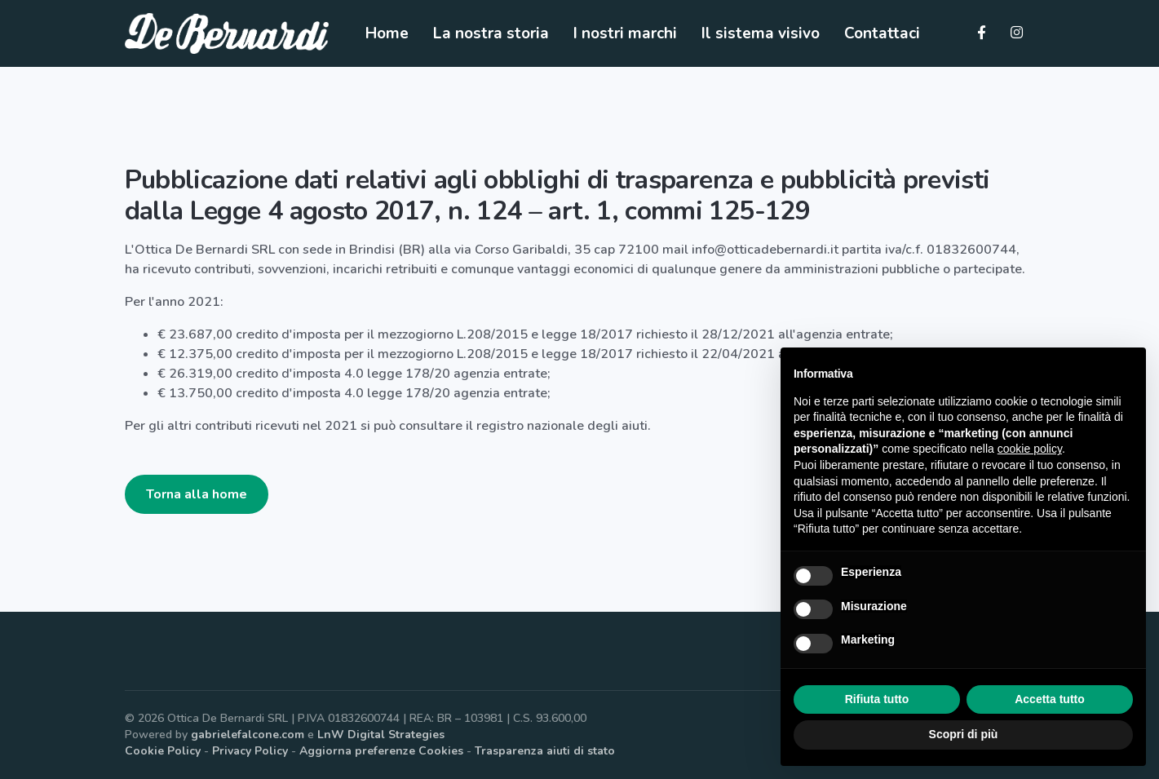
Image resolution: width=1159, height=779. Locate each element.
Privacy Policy (250, 751)
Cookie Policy (163, 751)
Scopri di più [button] (963, 734)
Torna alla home (196, 494)
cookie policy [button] (1030, 448)
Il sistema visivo (760, 33)
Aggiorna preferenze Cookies (381, 751)
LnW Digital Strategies (381, 734)
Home (387, 33)
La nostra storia (491, 33)
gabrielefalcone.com (247, 734)
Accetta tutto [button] (1050, 699)
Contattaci (882, 33)
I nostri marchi (625, 33)
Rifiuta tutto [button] (877, 699)
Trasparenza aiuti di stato (545, 751)
